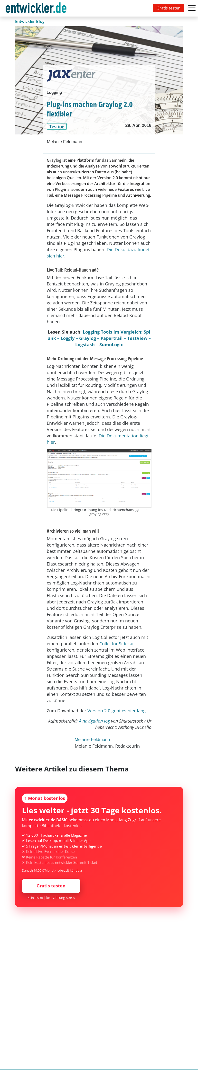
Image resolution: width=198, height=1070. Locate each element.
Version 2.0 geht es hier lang (116, 711)
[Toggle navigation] (37, 8)
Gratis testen (168, 8)
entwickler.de (36, 9)
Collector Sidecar (116, 643)
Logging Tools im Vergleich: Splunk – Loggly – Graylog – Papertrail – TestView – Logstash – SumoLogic (99, 338)
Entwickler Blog (30, 21)
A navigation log (94, 721)
